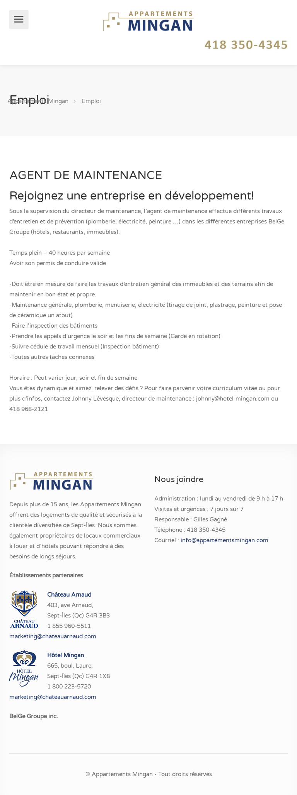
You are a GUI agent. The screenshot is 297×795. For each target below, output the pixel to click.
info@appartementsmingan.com (224, 540)
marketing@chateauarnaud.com (52, 636)
